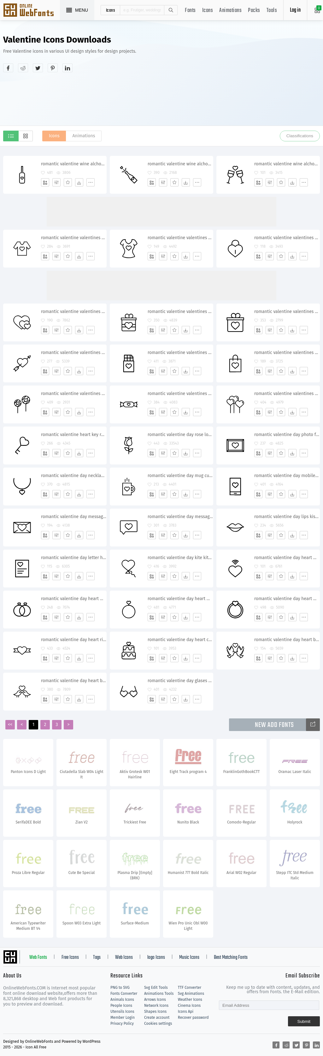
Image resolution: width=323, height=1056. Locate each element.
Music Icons (189, 957)
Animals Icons (122, 999)
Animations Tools (158, 993)
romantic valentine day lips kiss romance (287, 516)
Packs (254, 10)
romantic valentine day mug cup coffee (180, 475)
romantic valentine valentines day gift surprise (180, 311)
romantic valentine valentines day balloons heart (287, 393)
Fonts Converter (123, 993)
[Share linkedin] (67, 67)
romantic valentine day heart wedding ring (73, 598)
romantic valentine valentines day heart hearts (73, 311)
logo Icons (156, 957)
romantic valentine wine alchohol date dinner (287, 164)
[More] (90, 182)
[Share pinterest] (53, 67)
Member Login (122, 1017)
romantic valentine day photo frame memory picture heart (287, 434)
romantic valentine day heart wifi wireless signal (287, 557)
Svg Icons (31, 11)
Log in (295, 10)
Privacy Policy (122, 1023)
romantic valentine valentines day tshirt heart (73, 237)
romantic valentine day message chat (180, 516)
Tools (272, 10)
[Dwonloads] (79, 182)
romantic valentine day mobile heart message (287, 475)
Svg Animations (191, 993)
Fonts (190, 10)
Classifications (299, 135)
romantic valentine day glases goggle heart (180, 680)
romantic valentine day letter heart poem (73, 557)
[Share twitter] (38, 67)
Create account (157, 1017)
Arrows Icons (155, 999)
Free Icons (70, 957)
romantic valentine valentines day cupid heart (73, 352)
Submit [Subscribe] (303, 1021)
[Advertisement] (257, 80)
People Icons (121, 1005)
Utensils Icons (122, 1011)
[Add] (45, 182)
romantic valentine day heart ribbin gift (73, 639)
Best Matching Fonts (231, 957)
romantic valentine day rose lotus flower (180, 434)
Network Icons (156, 1005)
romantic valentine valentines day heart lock (287, 237)
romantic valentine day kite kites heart (180, 557)
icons (110, 10)
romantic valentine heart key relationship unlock (73, 434)
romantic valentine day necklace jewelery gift (73, 475)
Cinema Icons (189, 1005)
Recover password (193, 1017)
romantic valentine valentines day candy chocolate (180, 393)
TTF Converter (189, 987)
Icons (207, 10)
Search (170, 10)
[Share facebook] (8, 67)
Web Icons (124, 957)
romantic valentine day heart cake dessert (180, 639)
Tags (97, 957)
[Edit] (56, 182)
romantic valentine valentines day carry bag (287, 352)
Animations (230, 10)
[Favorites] (68, 182)
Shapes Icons (155, 1011)
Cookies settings (158, 1023)
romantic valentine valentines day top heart (180, 237)
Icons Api (185, 1011)
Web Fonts (38, 957)
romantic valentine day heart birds (287, 639)
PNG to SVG (120, 987)
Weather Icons (190, 999)
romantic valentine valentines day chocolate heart (180, 352)
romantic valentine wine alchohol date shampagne (73, 164)
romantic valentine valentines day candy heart (73, 393)
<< (10, 724)
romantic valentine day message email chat (73, 516)
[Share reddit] (23, 67)
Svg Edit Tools (156, 987)
